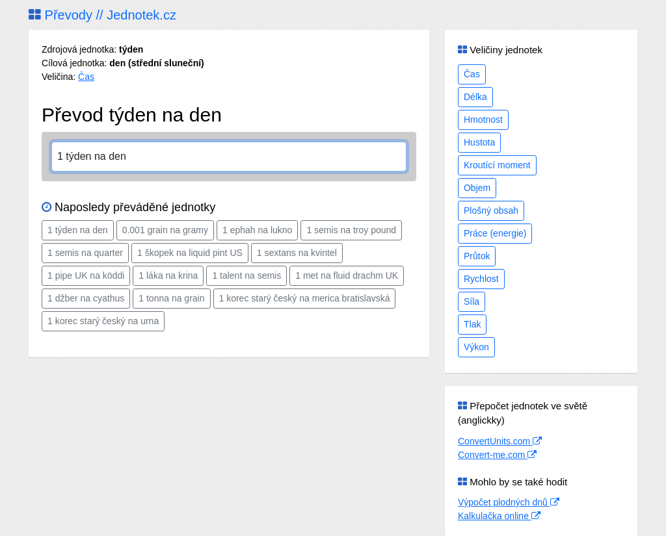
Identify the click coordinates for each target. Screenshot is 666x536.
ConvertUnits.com (500, 441)
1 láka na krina (168, 275)
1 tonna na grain (171, 298)
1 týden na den (77, 230)
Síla (471, 301)
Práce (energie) (495, 233)
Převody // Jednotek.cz (102, 15)
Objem (477, 188)
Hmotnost (483, 119)
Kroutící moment (497, 165)
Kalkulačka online (499, 516)
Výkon (476, 347)
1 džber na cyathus (85, 298)
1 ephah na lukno (257, 230)
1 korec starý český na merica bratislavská (304, 298)
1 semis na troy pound (351, 230)
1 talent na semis (246, 275)
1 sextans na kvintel (297, 253)
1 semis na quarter (85, 253)
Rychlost (481, 279)
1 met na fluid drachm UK (346, 275)
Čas (86, 76)
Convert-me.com (497, 455)
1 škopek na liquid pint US (190, 253)
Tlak (472, 324)
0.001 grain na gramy (165, 230)
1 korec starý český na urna (103, 321)
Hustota (479, 142)
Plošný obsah (491, 210)
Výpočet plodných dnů (508, 502)
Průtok (477, 256)
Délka (475, 97)
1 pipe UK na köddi (85, 275)
